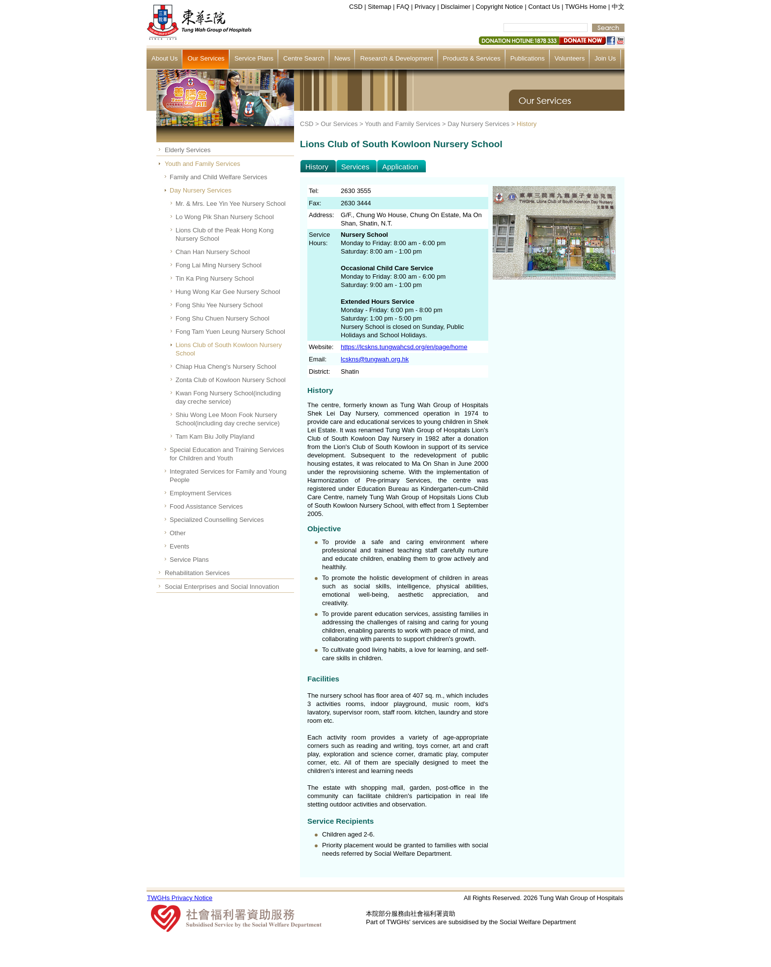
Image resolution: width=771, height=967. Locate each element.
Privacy (425, 6)
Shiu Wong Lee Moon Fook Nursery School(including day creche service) (228, 419)
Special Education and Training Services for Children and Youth (227, 454)
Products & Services (472, 58)
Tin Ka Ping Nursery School (215, 278)
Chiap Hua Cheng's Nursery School (226, 366)
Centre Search (304, 58)
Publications (527, 58)
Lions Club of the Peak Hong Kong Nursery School (224, 234)
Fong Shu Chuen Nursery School (222, 318)
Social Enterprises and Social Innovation (222, 586)
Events (179, 546)
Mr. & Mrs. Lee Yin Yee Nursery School (231, 203)
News (342, 58)
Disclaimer (456, 6)
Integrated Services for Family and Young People (228, 476)
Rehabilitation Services (197, 573)
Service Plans (254, 58)
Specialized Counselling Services (217, 519)
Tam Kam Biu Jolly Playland (215, 436)
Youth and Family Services (202, 163)
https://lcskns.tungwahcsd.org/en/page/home (404, 347)
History (526, 124)
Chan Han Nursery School (213, 252)
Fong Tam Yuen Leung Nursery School (230, 331)
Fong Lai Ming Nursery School (219, 265)
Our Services (205, 58)
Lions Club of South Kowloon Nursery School (229, 349)
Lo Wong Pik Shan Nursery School (225, 217)
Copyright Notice (499, 6)
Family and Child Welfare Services (218, 177)
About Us (164, 58)
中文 (618, 6)
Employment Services (201, 493)
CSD (355, 6)
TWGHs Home (586, 6)
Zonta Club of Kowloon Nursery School (231, 380)
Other (178, 533)
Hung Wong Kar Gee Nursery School (228, 291)
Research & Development (396, 58)
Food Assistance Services (206, 506)
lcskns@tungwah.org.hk (375, 359)
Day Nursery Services (201, 190)
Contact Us (544, 6)
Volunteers (570, 58)
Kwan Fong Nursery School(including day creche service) (228, 397)
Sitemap (379, 6)
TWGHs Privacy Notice (179, 898)
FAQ (402, 6)
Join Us (605, 58)
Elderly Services (187, 150)
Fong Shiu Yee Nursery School (219, 305)
